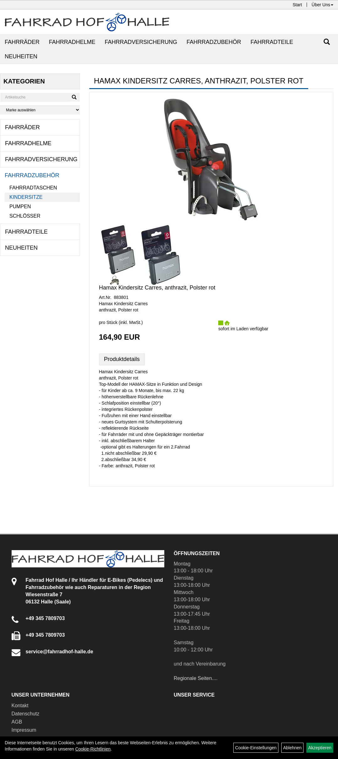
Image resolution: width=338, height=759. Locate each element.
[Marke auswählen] (40, 109)
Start (297, 5)
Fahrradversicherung (141, 42)
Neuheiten (21, 56)
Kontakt (20, 705)
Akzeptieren (319, 747)
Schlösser (24, 216)
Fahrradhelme (72, 42)
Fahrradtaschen (33, 187)
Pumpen (20, 206)
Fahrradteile (272, 42)
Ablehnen (292, 747)
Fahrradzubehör (214, 42)
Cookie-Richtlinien (93, 748)
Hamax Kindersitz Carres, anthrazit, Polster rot (157, 287)
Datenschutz (26, 713)
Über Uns (322, 5)
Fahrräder (22, 42)
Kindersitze (26, 197)
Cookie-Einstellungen (256, 747)
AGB (17, 721)
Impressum (24, 730)
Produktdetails (122, 359)
